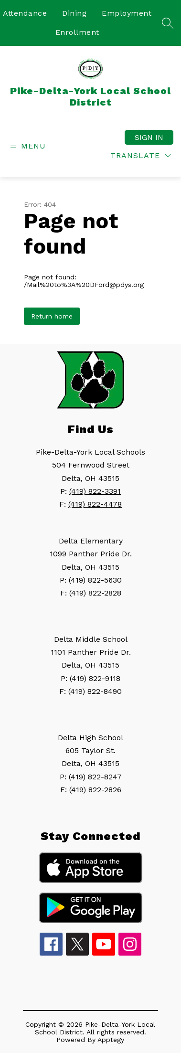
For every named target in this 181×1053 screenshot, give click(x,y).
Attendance (25, 13)
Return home (52, 316)
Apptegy (110, 1039)
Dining (74, 13)
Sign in (149, 137)
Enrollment (77, 32)
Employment (126, 13)
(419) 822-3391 (95, 491)
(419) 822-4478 (95, 504)
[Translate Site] (140, 155)
